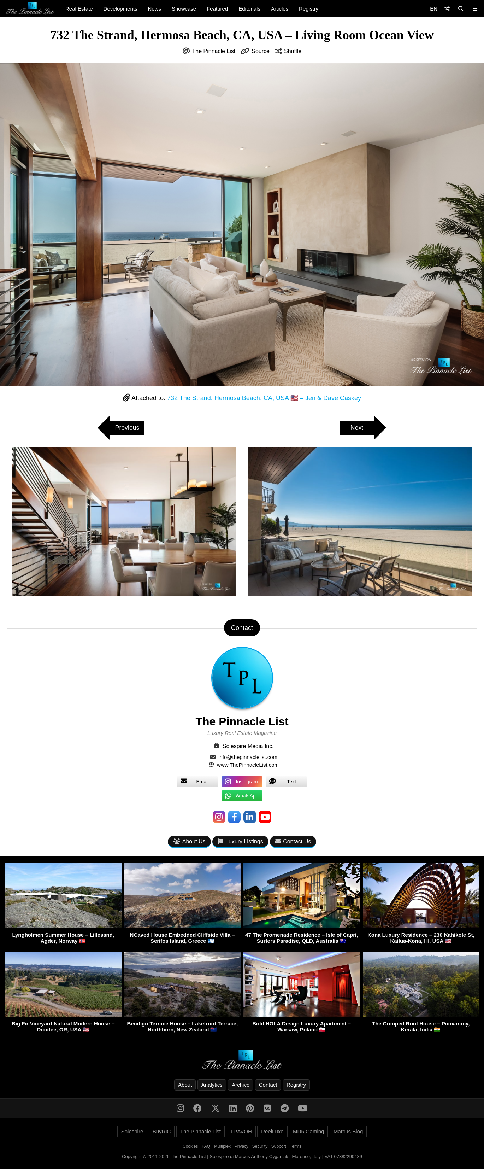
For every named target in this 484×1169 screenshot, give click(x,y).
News (154, 9)
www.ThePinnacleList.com (248, 765)
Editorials (249, 9)
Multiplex (222, 1146)
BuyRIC (162, 1132)
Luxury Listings (240, 842)
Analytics (212, 1085)
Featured (217, 9)
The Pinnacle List (214, 51)
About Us (189, 842)
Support (278, 1146)
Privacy (241, 1146)
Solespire (132, 1132)
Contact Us (293, 842)
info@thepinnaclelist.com (247, 757)
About (185, 1085)
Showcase (184, 9)
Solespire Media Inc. (248, 746)
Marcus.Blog (348, 1132)
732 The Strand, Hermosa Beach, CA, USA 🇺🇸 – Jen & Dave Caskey (264, 398)
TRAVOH (241, 1132)
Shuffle (293, 51)
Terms (295, 1146)
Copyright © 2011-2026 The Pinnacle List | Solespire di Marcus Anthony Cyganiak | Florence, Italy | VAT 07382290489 (242, 1156)
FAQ (206, 1146)
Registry (308, 9)
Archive (240, 1085)
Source (261, 51)
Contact (268, 1085)
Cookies (190, 1146)
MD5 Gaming (308, 1132)
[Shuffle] (447, 8)
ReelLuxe (272, 1132)
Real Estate (79, 9)
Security (259, 1146)
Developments (120, 9)
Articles (279, 9)
